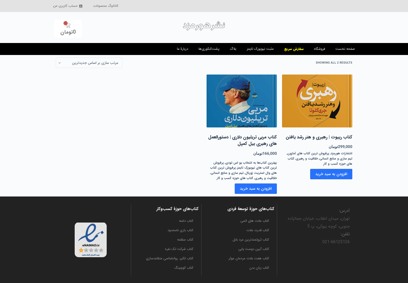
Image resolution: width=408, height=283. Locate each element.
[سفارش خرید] (89, 63)
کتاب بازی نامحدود (180, 230)
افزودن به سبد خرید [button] (331, 174)
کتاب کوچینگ (183, 267)
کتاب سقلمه (185, 239)
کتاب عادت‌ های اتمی (254, 221)
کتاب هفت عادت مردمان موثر (248, 258)
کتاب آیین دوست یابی (253, 249)
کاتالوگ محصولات (105, 6)
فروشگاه (319, 49)
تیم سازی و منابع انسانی (336, 158)
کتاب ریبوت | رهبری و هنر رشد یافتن (319, 137)
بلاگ (233, 49)
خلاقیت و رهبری (307, 158)
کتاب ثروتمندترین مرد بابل (251, 239)
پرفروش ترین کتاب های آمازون (308, 153)
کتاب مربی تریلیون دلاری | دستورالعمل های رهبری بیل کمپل (242, 140)
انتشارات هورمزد (341, 153)
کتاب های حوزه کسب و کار (235, 178)
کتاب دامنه (186, 221)
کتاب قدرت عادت (257, 230)
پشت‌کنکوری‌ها (209, 49)
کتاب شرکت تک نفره (179, 249)
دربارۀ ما (182, 49)
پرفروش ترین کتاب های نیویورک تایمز (245, 165)
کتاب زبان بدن (259, 267)
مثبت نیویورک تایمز (260, 49)
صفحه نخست (345, 49)
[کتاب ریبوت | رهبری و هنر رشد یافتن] (317, 101)
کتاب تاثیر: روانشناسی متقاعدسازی (169, 258)
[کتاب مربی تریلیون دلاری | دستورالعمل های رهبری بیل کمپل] (242, 101)
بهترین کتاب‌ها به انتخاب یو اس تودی (251, 162)
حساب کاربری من (68, 6)
